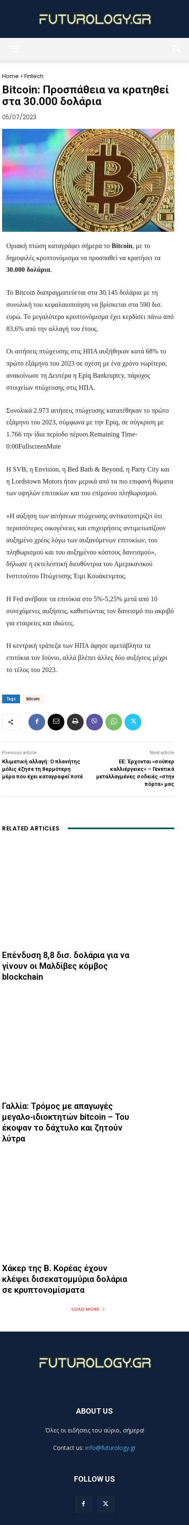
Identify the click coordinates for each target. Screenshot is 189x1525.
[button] (14, 49)
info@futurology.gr (110, 1448)
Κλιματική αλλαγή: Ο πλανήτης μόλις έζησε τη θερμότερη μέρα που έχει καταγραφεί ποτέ (42, 769)
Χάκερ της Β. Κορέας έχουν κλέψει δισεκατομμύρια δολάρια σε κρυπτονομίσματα (64, 1279)
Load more (88, 1309)
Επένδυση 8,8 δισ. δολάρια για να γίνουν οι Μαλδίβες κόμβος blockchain (65, 966)
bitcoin (33, 699)
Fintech (33, 76)
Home (10, 76)
